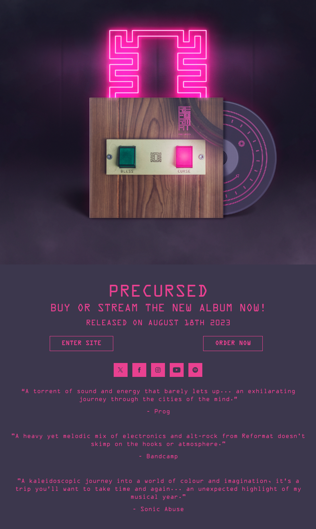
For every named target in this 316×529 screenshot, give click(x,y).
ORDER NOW (233, 343)
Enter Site (81, 343)
